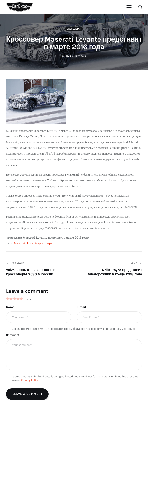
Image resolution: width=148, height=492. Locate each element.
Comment (12, 335)
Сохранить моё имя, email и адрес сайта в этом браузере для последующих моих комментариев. (74, 329)
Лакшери (74, 28)
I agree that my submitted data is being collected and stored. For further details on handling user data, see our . (75, 378)
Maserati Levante (26, 243)
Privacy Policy (30, 380)
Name (10, 307)
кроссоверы (45, 243)
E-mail (81, 307)
